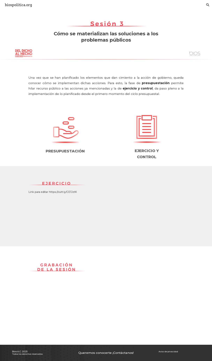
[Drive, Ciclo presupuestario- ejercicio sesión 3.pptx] (138, 206)
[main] (106, 40)
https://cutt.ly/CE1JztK (63, 192)
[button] (208, 5)
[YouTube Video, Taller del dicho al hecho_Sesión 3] (138, 295)
